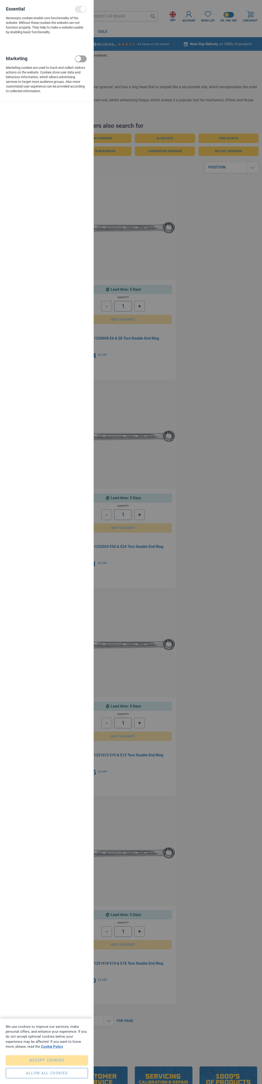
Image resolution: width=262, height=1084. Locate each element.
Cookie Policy (52, 1044)
